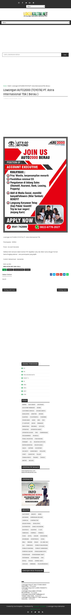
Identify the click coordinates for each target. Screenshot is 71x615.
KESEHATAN (44, 536)
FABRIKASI (25, 533)
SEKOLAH (25, 564)
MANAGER (40, 423)
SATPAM (30, 448)
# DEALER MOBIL (18, 269)
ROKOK (31, 561)
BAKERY (33, 514)
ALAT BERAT (32, 405)
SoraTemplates (18, 606)
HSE (43, 420)
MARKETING (25, 426)
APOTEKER (40, 405)
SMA (24, 385)
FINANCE (40, 533)
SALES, (20, 98)
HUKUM (36, 536)
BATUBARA (25, 517)
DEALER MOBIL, (13, 98)
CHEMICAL (25, 520)
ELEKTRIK (25, 417)
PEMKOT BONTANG (27, 548)
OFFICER (41, 426)
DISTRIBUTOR (26, 527)
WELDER (31, 460)
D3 (24, 368)
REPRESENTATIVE (27, 445)
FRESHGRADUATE (29, 375)
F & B (40, 530)
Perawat (25, 442)
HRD (39, 420)
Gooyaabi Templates (39, 606)
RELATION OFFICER (39, 442)
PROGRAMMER (26, 436)
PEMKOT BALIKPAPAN (41, 545)
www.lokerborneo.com (28, 471)
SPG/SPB (42, 451)
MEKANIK (34, 426)
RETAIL (24, 561)
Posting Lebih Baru (9, 290)
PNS (36, 432)
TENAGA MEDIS (26, 457)
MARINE (30, 542)
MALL (23, 542)
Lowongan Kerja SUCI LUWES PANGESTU (34, 588)
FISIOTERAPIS (34, 417)
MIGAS (36, 542)
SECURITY (25, 451)
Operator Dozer (27, 432)
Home (5, 86)
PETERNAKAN (35, 558)
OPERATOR (25, 429)
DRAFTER (34, 414)
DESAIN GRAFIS (40, 411)
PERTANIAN (25, 558)
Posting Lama (62, 290)
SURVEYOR (31, 454)
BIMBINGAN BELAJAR (37, 517)
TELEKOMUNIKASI (43, 564)
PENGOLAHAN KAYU (40, 551)
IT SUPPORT (25, 423)
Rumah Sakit (39, 561)
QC (31, 442)
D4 (24, 372)
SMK (24, 388)
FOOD (24, 536)
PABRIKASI (30, 545)
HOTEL (30, 536)
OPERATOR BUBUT (36, 429)
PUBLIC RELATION (27, 439)
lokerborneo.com (35, 609)
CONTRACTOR (34, 520)
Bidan (39, 408)
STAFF (24, 454)
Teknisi (42, 457)
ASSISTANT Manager (28, 408)
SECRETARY (38, 448)
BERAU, (7, 98)
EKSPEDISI (25, 530)
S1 (24, 381)
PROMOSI (36, 436)
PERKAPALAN (26, 554)
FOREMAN (43, 417)
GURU (33, 420)
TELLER (39, 454)
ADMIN (24, 405)
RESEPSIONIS (39, 445)
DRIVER (41, 414)
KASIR (33, 423)
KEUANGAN (25, 539)
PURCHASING (39, 439)
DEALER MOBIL (26, 523)
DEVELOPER (25, 414)
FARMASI (33, 533)
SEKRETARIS (34, 451)
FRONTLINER (26, 420)
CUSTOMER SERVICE (28, 411)
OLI (23, 545)
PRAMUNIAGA (44, 432)
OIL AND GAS (44, 542)
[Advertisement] (35, 39)
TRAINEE (35, 457)
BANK (39, 514)
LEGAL (42, 539)
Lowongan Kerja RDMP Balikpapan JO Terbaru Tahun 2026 (33, 595)
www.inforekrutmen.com (29, 472)
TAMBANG (33, 564)
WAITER (24, 460)
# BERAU (10, 269)
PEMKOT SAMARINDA (42, 548)
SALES (9, 86)
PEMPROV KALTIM (27, 551)
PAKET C (26, 378)
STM (24, 394)
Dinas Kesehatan (37, 527)
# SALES (27, 269)
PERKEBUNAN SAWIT (38, 554)
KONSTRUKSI (35, 539)
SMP (24, 391)
